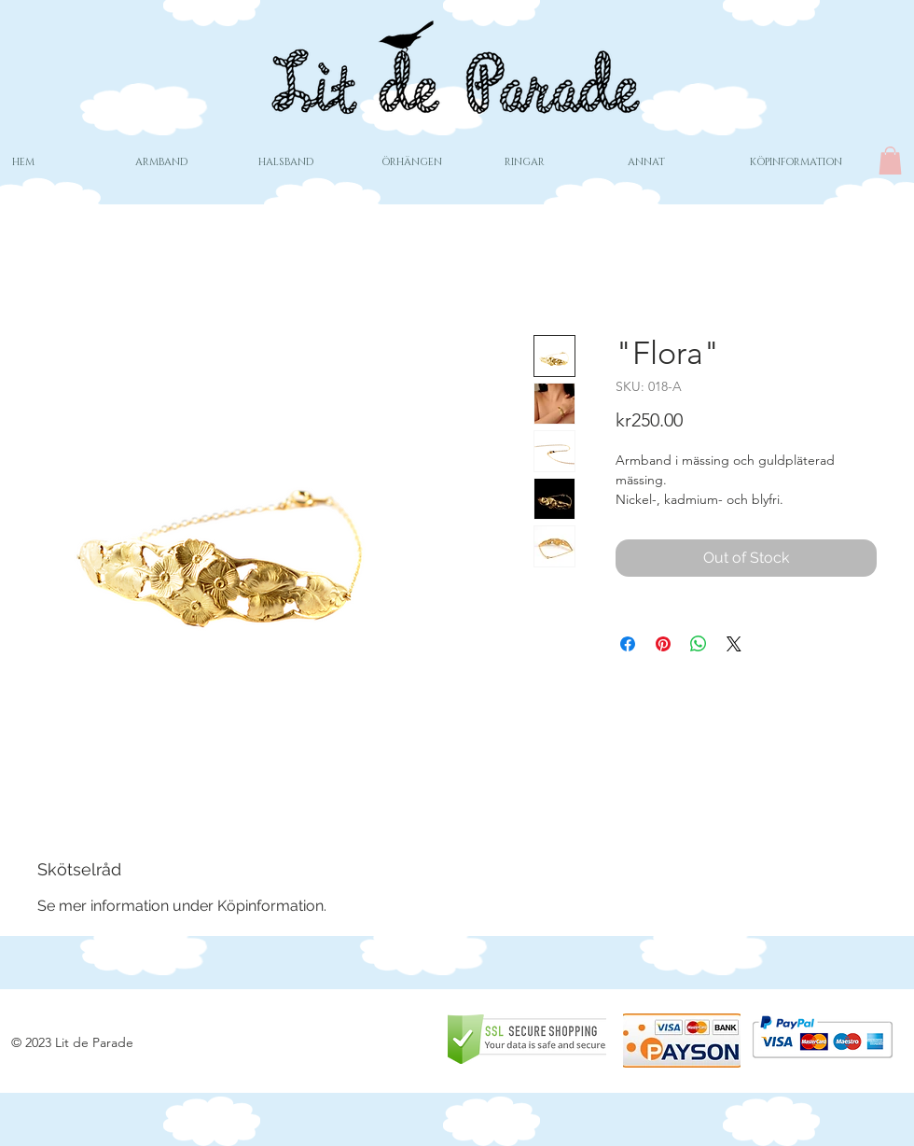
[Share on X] (734, 644)
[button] (890, 161)
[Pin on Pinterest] (663, 644)
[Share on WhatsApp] (698, 644)
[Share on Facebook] (627, 644)
